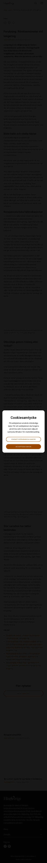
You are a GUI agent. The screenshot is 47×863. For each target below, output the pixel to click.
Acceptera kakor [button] (23, 447)
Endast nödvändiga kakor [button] (24, 439)
